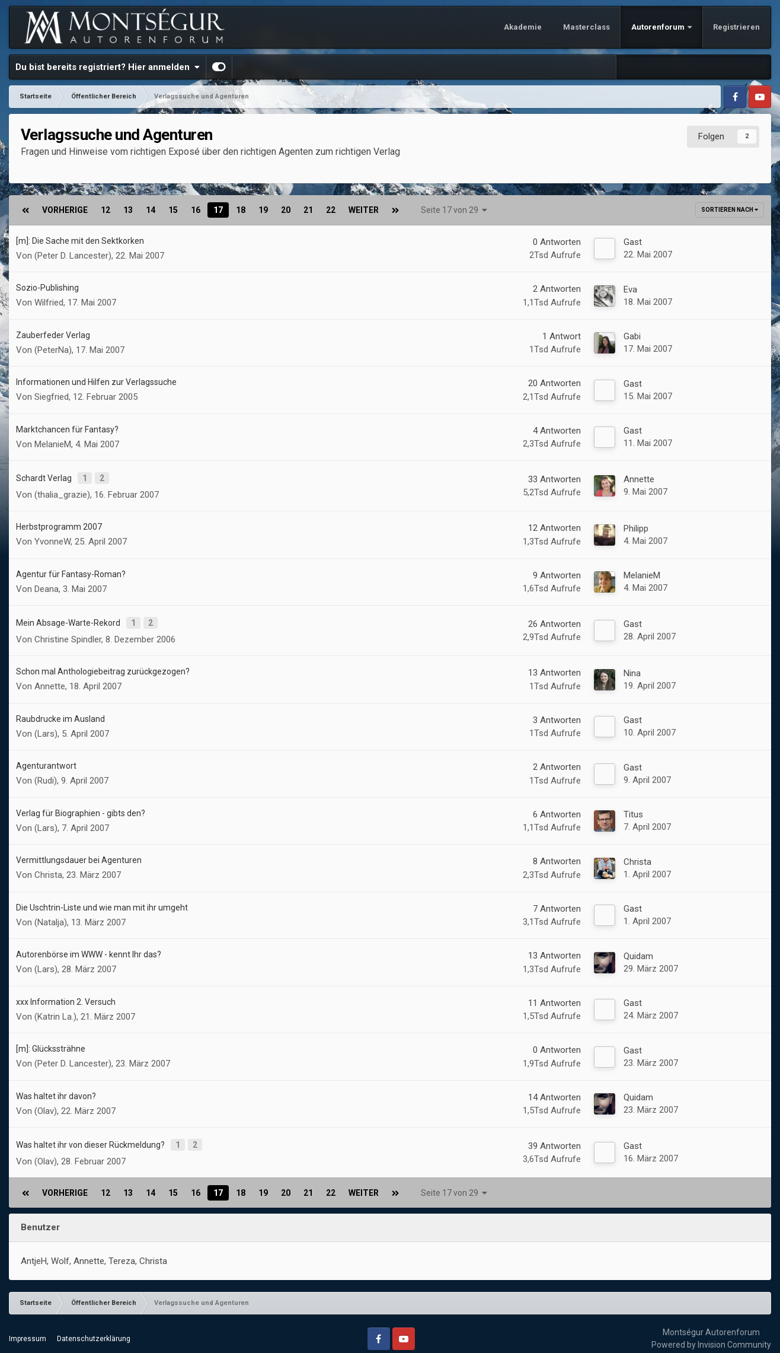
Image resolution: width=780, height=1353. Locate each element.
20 (285, 210)
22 (330, 210)
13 (128, 210)
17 (218, 210)
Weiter (364, 210)
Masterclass (586, 27)
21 (308, 210)
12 (105, 210)
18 (240, 210)
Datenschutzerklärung (93, 1329)
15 (173, 210)
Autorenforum (658, 27)
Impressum (27, 1329)
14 (150, 210)
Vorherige (65, 210)
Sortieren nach (729, 209)
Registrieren (736, 27)
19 (263, 210)
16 (195, 210)
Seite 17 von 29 (454, 210)
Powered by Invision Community (711, 1334)
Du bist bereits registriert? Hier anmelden (107, 67)
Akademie (523, 27)
